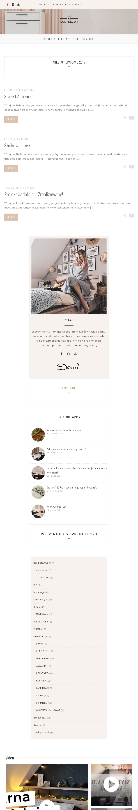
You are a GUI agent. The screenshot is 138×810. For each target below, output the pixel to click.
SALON (39, 695)
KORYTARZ (42, 673)
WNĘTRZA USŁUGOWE (48, 710)
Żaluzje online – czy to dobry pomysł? (67, 449)
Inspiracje (39, 592)
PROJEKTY (39, 636)
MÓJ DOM (41, 614)
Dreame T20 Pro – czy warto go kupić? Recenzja (72, 487)
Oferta (57, 4)
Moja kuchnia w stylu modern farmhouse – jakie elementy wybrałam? (77, 470)
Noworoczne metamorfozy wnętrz (64, 430)
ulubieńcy (41, 570)
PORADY (37, 629)
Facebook (69, 388)
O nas (36, 607)
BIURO (39, 643)
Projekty (43, 4)
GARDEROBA (43, 658)
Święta (37, 725)
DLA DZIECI (42, 651)
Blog (68, 4)
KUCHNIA (41, 680)
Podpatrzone (40, 621)
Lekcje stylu (40, 599)
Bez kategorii (41, 563)
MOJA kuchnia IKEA (56, 506)
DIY (35, 584)
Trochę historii (41, 732)
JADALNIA (41, 665)
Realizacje (39, 717)
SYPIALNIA (41, 703)
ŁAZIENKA (41, 688)
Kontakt (79, 4)
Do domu (44, 577)
